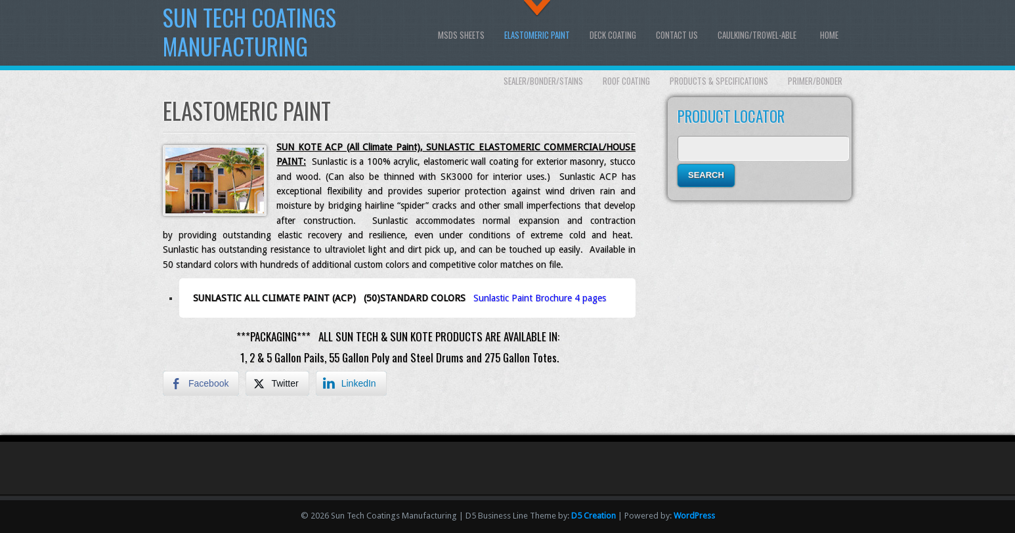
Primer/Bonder (815, 80)
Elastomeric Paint (537, 34)
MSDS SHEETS (461, 34)
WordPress (694, 516)
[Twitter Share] (277, 383)
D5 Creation (593, 516)
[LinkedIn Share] (351, 383)
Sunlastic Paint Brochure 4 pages (539, 298)
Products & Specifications (719, 80)
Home (829, 34)
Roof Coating (626, 80)
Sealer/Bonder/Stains (543, 80)
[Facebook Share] (201, 383)
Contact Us (677, 34)
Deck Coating (613, 34)
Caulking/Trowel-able (757, 34)
